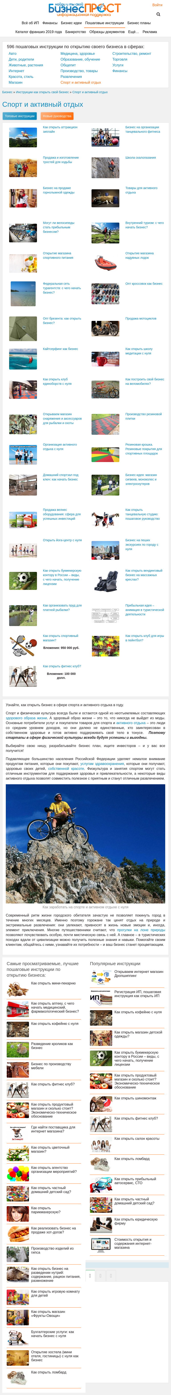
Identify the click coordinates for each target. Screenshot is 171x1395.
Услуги (117, 65)
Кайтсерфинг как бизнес (60, 349)
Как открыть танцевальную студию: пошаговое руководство (142, 514)
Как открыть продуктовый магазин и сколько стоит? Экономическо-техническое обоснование (54, 1110)
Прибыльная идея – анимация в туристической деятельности (144, 610)
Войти (155, 5)
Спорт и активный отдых (81, 82)
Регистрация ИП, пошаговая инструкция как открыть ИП (137, 994)
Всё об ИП (30, 23)
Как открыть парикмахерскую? (46, 1210)
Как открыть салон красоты (136, 1138)
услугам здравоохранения (102, 764)
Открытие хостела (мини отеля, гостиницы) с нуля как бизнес (54, 1356)
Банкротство (75, 32)
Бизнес (7, 92)
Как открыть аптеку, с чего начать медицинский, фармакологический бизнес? (55, 1007)
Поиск (156, 14)
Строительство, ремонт (131, 53)
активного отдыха (130, 723)
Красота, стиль (21, 77)
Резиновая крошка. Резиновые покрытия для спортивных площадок (143, 449)
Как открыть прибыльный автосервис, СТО (135, 1181)
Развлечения (71, 77)
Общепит (68, 65)
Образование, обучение (80, 59)
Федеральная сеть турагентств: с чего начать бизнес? (62, 288)
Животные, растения (26, 65)
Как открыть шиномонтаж (135, 1098)
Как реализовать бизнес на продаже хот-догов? (53, 1230)
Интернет (16, 71)
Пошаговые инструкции (104, 23)
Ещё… (133, 32)
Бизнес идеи (71, 23)
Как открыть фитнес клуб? (62, 666)
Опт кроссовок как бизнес (144, 283)
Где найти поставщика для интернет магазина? (53, 1129)
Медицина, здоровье (78, 53)
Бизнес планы (139, 23)
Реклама (149, 32)
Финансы (50, 23)
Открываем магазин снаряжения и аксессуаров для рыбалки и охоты (62, 418)
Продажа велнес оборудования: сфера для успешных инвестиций (62, 514)
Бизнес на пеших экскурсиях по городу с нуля (141, 544)
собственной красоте (66, 769)
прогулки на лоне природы (141, 930)
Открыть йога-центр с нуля (62, 540)
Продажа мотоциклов (140, 318)
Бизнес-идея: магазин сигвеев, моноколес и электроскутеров (141, 479)
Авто (12, 53)
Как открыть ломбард (48, 1372)
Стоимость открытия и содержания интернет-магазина (133, 1243)
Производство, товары (79, 71)
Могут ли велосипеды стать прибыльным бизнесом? (58, 227)
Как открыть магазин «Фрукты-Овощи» (48, 1314)
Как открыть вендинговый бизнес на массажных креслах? (143, 575)
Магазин (15, 82)
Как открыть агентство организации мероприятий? (54, 1170)
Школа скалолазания (140, 157)
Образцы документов (107, 32)
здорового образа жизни (26, 718)
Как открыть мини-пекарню (53, 983)
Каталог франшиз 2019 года (38, 32)
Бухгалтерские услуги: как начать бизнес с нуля (52, 1334)
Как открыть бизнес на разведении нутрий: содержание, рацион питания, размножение (56, 1274)
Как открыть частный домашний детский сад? (51, 1190)
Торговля (119, 59)
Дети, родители (21, 59)
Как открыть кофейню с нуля (54, 1024)
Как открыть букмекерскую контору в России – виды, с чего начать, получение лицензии (136, 1058)
